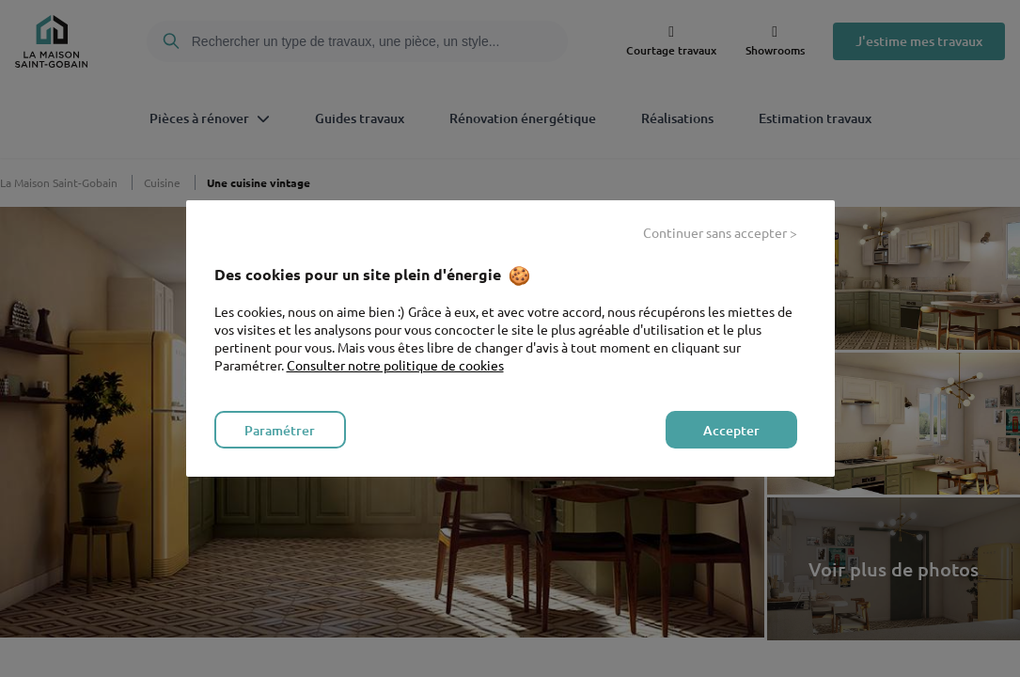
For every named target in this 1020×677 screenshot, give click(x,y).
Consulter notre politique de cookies (395, 364)
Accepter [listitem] (731, 430)
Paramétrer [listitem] (279, 430)
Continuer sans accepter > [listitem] (720, 232)
